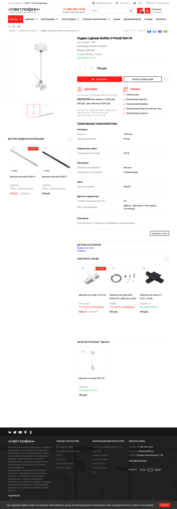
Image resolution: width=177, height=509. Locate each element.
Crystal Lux (145, 303)
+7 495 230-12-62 (74, 9)
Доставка (123, 2)
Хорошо (165, 505)
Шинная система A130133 (92, 294)
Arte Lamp (84, 303)
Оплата (59, 455)
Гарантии (97, 451)
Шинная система (85, 247)
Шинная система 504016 (22, 176)
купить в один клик (142, 79)
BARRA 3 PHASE (97, 46)
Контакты (161, 19)
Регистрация (163, 2)
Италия (98, 54)
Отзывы (148, 19)
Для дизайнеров (132, 19)
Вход (149, 2)
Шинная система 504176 (92, 378)
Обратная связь (63, 467)
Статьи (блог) (99, 463)
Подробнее (14, 495)
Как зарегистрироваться (67, 451)
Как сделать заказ (64, 447)
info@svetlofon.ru (104, 3)
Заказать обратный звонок (73, 12)
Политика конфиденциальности (107, 447)
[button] (33, 110)
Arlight (112, 303)
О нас (95, 471)
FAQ (137, 3)
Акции (116, 19)
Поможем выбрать (65, 463)
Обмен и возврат (100, 455)
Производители (100, 467)
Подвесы (81, 250)
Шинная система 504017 (55, 176)
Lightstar (14, 185)
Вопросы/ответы (100, 459)
